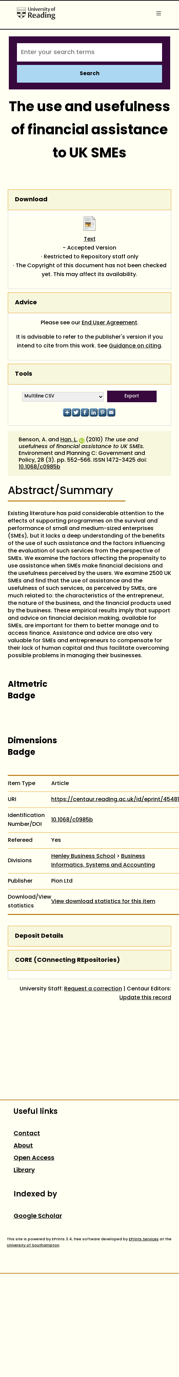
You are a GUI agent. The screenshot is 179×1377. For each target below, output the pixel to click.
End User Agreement (109, 323)
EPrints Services (144, 1239)
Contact (27, 1133)
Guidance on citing (135, 346)
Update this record (145, 997)
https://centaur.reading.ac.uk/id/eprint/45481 (115, 799)
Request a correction (93, 989)
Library (24, 1170)
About (23, 1146)
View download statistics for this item (103, 901)
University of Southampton (33, 1245)
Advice (26, 303)
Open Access (34, 1158)
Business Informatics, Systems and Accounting (103, 861)
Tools (23, 374)
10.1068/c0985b (39, 467)
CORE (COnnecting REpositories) (67, 960)
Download (31, 199)
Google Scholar (38, 1216)
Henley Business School (83, 856)
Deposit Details (39, 936)
